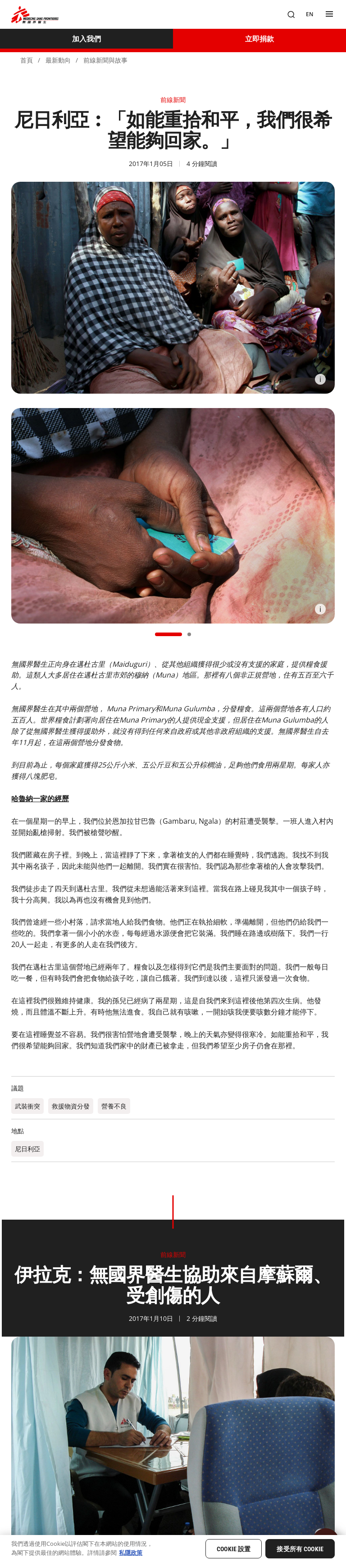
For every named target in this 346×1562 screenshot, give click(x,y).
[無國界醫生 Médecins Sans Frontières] (35, 14)
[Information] (320, 379)
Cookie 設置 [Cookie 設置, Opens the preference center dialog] (233, 1549)
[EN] (309, 14)
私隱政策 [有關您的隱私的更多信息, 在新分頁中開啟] (130, 1553)
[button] (168, 634)
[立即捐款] (259, 39)
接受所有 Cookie (300, 1549)
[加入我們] (86, 39)
